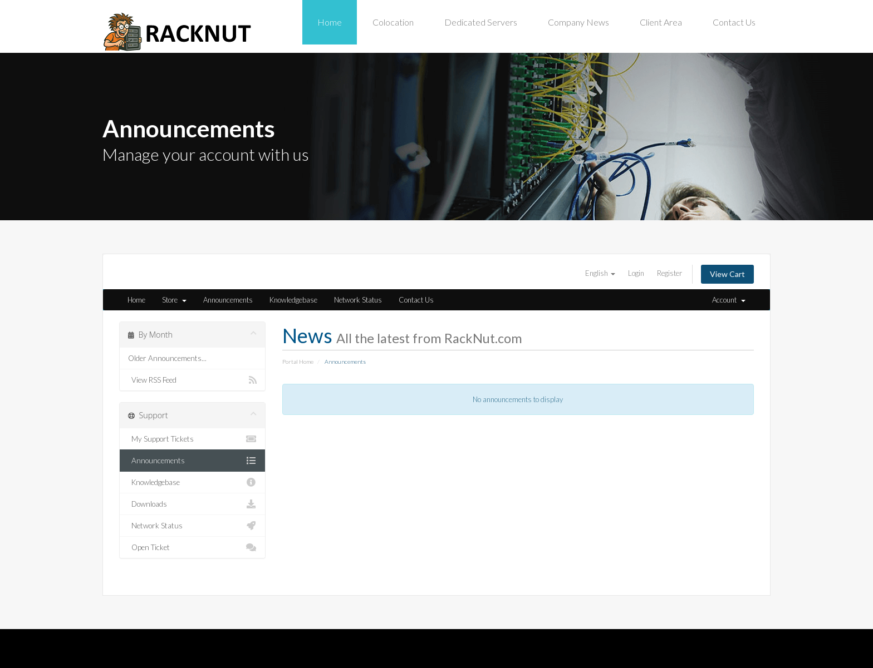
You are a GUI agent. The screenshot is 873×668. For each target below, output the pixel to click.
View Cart (727, 274)
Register (669, 273)
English (600, 273)
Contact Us (734, 22)
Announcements (228, 299)
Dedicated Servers (480, 22)
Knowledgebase (293, 299)
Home (329, 22)
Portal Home (297, 361)
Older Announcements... (167, 358)
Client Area (661, 22)
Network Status (358, 299)
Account (729, 299)
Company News (578, 22)
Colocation (393, 22)
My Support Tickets (192, 439)
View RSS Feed (192, 380)
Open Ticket (192, 547)
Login (636, 273)
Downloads (192, 504)
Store (174, 299)
